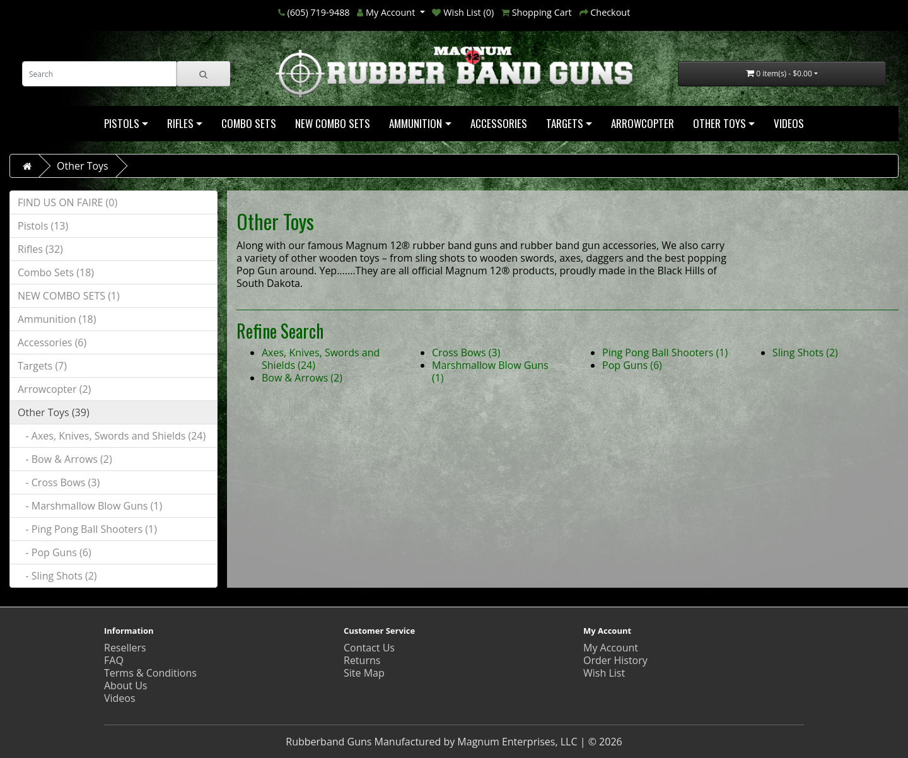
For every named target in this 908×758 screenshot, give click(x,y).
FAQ (114, 660)
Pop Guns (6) (632, 365)
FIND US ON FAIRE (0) (67, 202)
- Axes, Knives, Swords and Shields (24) (112, 436)
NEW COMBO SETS (332, 123)
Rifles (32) (40, 249)
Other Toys (719, 123)
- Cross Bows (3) (59, 482)
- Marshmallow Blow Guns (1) (90, 506)
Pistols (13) (43, 226)
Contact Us (369, 648)
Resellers (125, 648)
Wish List (604, 673)
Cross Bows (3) (466, 352)
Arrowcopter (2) (54, 389)
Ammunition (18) (57, 319)
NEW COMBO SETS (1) (69, 296)
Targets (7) (42, 366)
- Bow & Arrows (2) (65, 459)
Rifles (180, 123)
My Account (610, 648)
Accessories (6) (52, 342)
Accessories (498, 123)
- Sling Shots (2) (57, 576)
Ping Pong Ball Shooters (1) (665, 352)
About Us (126, 685)
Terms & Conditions (150, 673)
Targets (564, 123)
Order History (615, 660)
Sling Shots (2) (805, 352)
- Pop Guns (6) (54, 552)
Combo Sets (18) (56, 272)
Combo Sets (248, 123)
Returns (362, 660)
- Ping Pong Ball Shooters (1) (87, 529)
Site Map (364, 673)
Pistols (121, 123)
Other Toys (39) (54, 412)
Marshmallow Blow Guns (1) (490, 371)
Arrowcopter (642, 123)
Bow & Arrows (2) (302, 378)
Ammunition (415, 123)
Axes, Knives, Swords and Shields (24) (321, 359)
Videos (789, 123)
